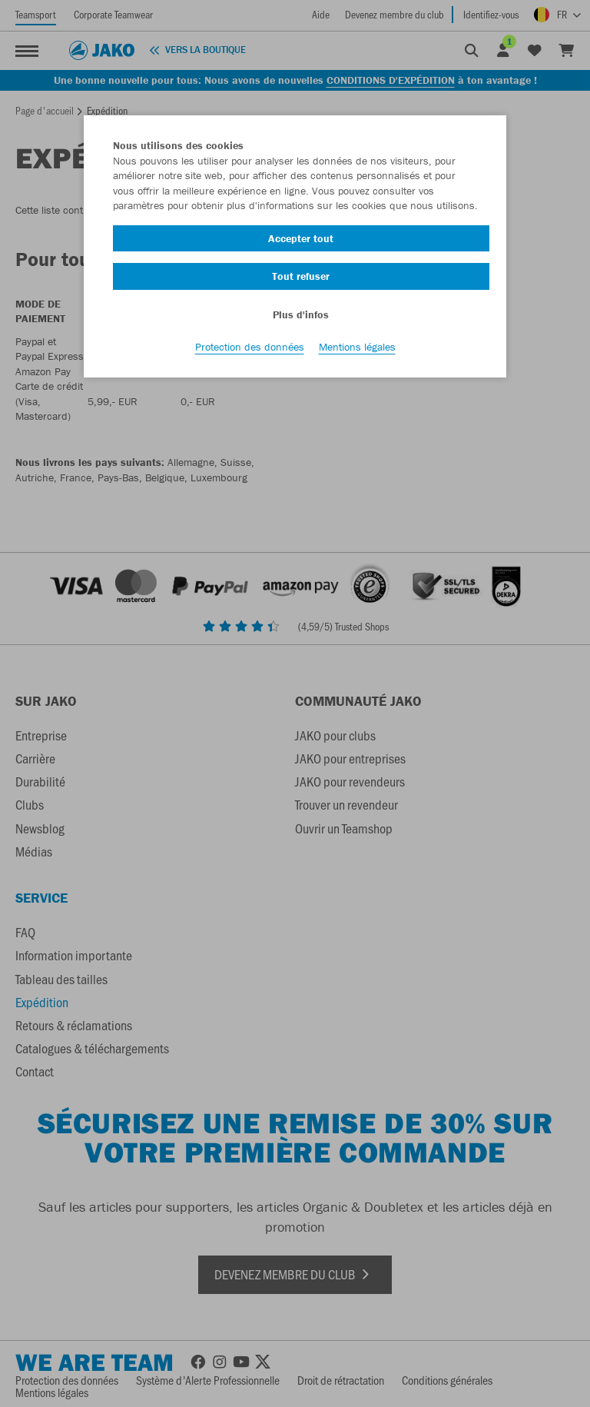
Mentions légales (357, 347)
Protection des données (249, 347)
